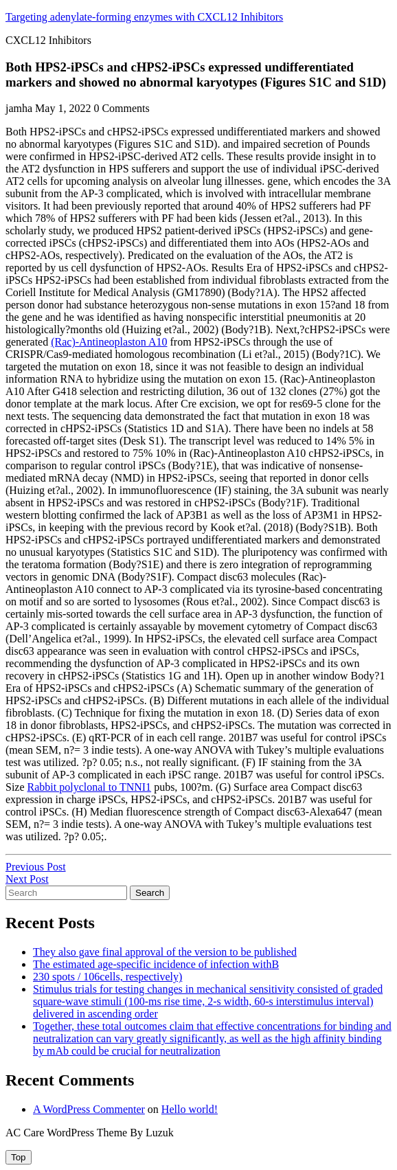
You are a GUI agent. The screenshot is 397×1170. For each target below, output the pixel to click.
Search (149, 893)
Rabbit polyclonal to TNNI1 (89, 787)
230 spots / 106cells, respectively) (107, 976)
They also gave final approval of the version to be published (165, 952)
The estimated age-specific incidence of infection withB (156, 964)
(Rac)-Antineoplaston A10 (109, 342)
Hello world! (189, 1109)
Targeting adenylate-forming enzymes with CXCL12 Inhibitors (144, 17)
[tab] (18, 1157)
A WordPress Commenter (89, 1109)
